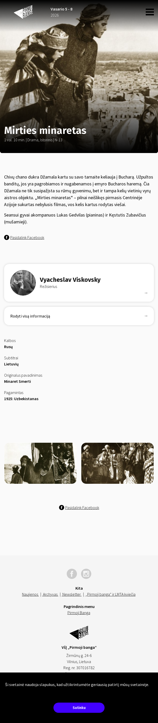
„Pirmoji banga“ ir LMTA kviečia (110, 594)
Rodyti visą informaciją (79, 316)
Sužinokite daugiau (20, 690)
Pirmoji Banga (78, 612)
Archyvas (50, 594)
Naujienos (30, 594)
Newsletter (72, 594)
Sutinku (79, 708)
